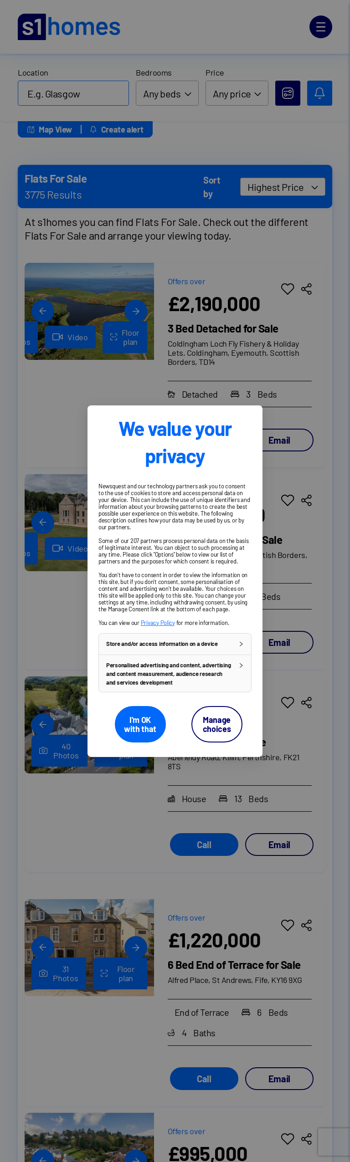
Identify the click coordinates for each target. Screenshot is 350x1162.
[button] (175, 643)
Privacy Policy (158, 622)
